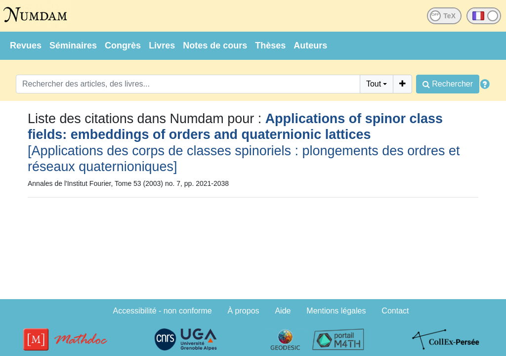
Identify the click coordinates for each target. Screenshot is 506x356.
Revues (26, 45)
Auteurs (310, 45)
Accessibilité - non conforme (162, 311)
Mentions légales (336, 311)
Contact (395, 311)
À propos (243, 311)
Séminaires (73, 45)
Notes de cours (215, 45)
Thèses (270, 45)
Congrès (123, 45)
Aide (283, 311)
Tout (373, 84)
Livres (162, 45)
